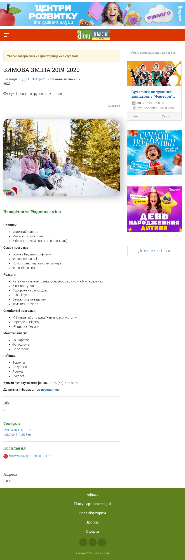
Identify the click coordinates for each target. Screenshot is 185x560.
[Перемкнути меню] (6, 35)
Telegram (102, 542)
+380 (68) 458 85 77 (17, 430)
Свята (163, 116)
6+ (133, 116)
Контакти (114, 102)
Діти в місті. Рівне (154, 250)
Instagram (93, 542)
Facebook (83, 542)
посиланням (50, 389)
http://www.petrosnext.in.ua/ (29, 456)
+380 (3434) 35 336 (17, 434)
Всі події (10, 79)
